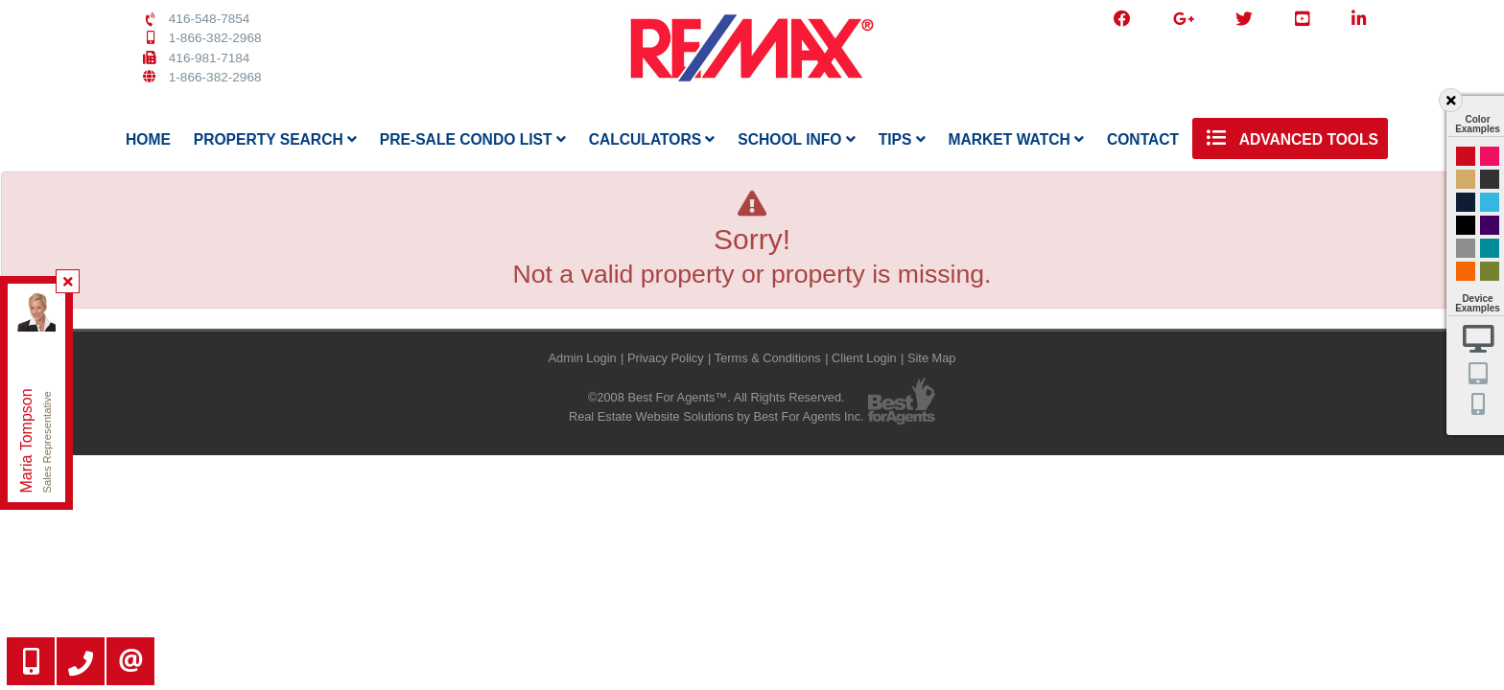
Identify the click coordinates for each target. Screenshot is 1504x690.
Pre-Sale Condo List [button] (473, 139)
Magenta (1489, 156)
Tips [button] (902, 139)
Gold (1465, 179)
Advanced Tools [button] (1290, 138)
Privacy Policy (665, 358)
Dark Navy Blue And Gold (1465, 202)
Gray (1465, 248)
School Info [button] (797, 139)
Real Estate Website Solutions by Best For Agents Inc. (716, 416)
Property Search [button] (275, 139)
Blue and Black (1489, 248)
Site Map (931, 358)
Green (1489, 271)
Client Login (864, 358)
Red (1465, 156)
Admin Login (583, 358)
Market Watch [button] (1016, 139)
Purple (1489, 225)
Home (148, 139)
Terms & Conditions (768, 358)
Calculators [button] (652, 139)
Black (1465, 225)
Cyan (1489, 202)
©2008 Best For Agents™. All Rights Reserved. (716, 397)
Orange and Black (1465, 271)
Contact (1143, 139)
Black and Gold (1489, 179)
